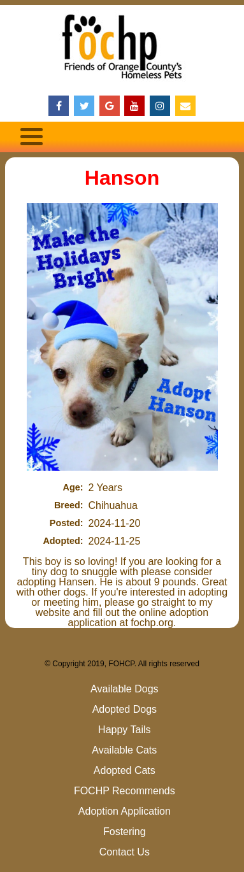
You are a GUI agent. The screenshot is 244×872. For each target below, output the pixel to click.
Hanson (122, 177)
